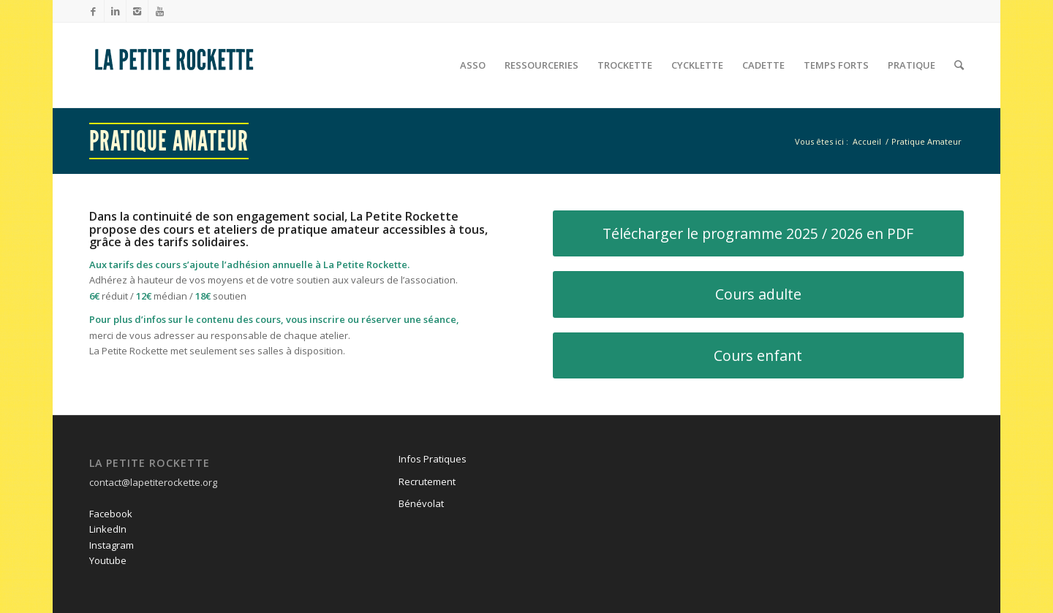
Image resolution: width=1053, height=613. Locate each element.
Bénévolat (421, 503)
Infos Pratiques (433, 458)
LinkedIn (108, 529)
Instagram (111, 545)
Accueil (867, 141)
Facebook (110, 513)
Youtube (108, 560)
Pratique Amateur (169, 141)
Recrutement (427, 481)
